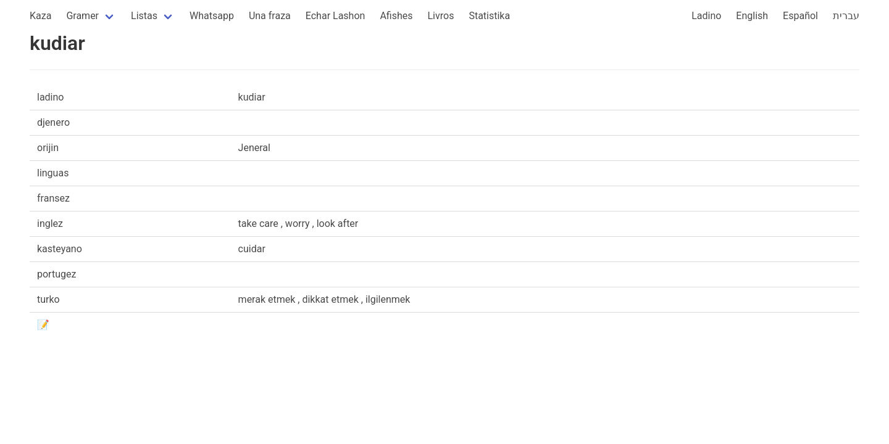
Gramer (82, 16)
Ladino (706, 16)
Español (800, 16)
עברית (846, 16)
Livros (441, 16)
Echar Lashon (335, 16)
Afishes (396, 16)
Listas (144, 16)
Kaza (40, 16)
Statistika (489, 16)
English (752, 16)
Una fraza (270, 16)
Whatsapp (212, 16)
